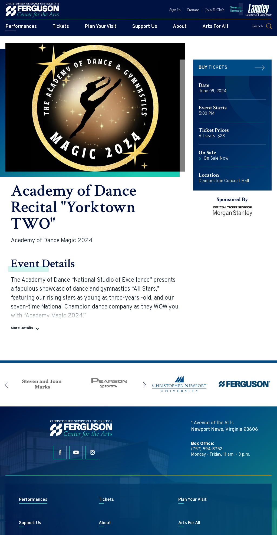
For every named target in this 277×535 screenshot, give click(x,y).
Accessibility (214, 515)
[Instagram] (92, 412)
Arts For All (215, 28)
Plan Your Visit (101, 28)
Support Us (144, 28)
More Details (22, 288)
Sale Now (216, 158)
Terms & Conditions (154, 515)
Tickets (60, 28)
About (180, 28)
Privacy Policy (187, 515)
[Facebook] (60, 412)
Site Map (126, 515)
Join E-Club (214, 11)
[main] (138, 179)
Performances (21, 28)
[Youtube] (76, 412)
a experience (138, 523)
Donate (193, 11)
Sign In (175, 11)
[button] (265, 28)
